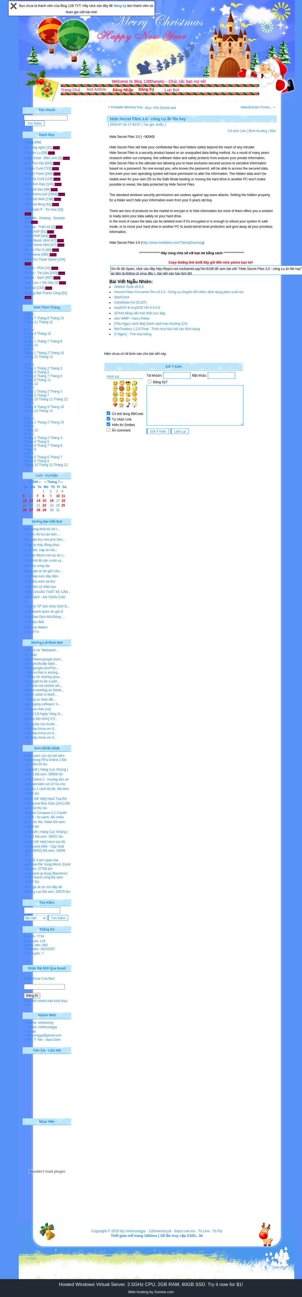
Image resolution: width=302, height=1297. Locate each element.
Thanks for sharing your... (43, 677)
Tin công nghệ (35, 147)
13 (31, 501)
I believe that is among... (42, 672)
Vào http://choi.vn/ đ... (40, 729)
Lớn (243, 131)
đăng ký (120, 6)
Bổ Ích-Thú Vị (35, 250)
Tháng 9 (30, 380)
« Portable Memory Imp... (126, 107)
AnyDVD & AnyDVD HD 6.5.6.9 (137, 308)
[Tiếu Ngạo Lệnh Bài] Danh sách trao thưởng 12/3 (150, 324)
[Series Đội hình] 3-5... (41, 719)
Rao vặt (30, 288)
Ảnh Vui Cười (34, 179)
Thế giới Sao (34, 189)
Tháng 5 (43, 372)
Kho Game (32, 254)
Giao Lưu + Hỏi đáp (39, 283)
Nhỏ (273, 131)
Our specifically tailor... (41, 664)
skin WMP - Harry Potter (132, 318)
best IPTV (32, 632)
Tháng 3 (56, 368)
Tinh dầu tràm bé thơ (40, 581)
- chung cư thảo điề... (40, 699)
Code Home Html (37, 245)
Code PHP (32, 236)
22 (44, 505)
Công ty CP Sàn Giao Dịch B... (47, 606)
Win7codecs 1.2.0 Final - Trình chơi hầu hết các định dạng (157, 329)
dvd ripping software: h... (43, 704)
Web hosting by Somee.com (151, 1292)
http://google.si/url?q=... (42, 668)
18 (63, 501)
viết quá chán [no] (38, 709)
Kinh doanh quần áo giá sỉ (44, 611)
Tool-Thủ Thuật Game (41, 259)
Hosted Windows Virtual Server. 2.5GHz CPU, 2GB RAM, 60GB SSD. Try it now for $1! (151, 1284)
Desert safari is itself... (41, 694)
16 (51, 501)
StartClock (121, 297)
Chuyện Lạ (33, 153)
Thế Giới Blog (35, 204)
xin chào (31, 655)
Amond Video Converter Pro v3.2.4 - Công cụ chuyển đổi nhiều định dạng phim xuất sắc (179, 292)
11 (63, 496)
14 (38, 501)
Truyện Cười (34, 168)
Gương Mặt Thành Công (43, 293)
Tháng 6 (30, 376)
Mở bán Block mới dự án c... (45, 555)
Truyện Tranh (34, 174)
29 (44, 510)
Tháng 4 (30, 334)
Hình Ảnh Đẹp (35, 184)
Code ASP (32, 232)
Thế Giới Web (35, 199)
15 (44, 501)
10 (58, 496)
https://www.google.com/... (44, 659)
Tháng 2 (43, 353)
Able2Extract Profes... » (258, 107)
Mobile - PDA (34, 268)
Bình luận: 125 (34, 941)
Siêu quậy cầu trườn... (41, 724)
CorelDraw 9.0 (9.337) (130, 302)
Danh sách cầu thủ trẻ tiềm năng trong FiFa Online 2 (44, 758)
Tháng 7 (30, 318)
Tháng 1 (30, 341)
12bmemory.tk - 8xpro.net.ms (172, 1231)
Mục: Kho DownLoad (160, 108)
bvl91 (160, 125)
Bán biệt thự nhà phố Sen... (45, 540)
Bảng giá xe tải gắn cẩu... (43, 571)
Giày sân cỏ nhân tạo (40, 587)
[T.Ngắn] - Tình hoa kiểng (132, 334)
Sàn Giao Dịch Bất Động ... (44, 617)
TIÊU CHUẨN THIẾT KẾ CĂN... (48, 592)
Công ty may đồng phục (42, 545)
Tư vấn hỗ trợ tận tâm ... (42, 534)
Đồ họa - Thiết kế (37, 227)
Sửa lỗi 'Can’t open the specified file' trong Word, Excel (48, 862)
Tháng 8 (43, 318)
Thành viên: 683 (36, 945)
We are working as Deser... (44, 690)
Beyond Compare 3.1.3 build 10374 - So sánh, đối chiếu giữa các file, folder (45, 817)
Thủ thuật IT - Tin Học (41, 209)
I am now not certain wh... (43, 686)
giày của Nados (36, 627)
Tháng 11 (31, 322)
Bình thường (258, 131)
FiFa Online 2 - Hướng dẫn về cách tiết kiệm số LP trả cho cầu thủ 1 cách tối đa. (47, 784)
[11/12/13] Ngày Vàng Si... (44, 714)
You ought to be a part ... (43, 681)
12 (24, 501)
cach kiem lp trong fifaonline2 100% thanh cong (46, 875)
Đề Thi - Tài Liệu (37, 273)
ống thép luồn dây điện (41, 576)
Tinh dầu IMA (34, 622)
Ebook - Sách (34, 278)
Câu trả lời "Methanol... (41, 650)
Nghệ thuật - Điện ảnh (41, 158)
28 (38, 510)
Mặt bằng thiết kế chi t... (42, 529)
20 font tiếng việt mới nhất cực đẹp (139, 313)
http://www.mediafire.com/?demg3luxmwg (172, 243)
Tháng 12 (46, 322)
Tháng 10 (57, 318)
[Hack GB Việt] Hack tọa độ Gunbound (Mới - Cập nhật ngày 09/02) (45, 846)
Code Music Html (37, 240)
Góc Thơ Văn (34, 163)
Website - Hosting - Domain (45, 218)
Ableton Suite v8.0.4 (129, 287)
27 (31, 510)
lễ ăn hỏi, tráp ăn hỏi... (41, 550)
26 (24, 510)
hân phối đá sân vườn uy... (44, 560)
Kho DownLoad (36, 194)
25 (63, 505)
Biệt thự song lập (37, 566)
